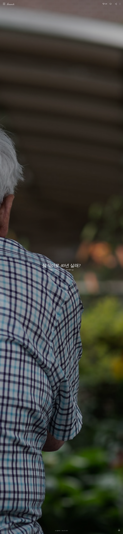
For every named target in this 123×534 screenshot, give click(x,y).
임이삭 (58, 530)
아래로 (119, 530)
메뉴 (4, 4)
